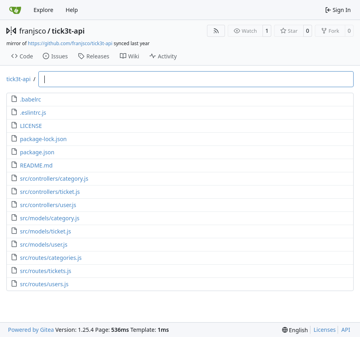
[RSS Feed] (216, 31)
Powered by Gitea (31, 329)
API (345, 329)
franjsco (32, 31)
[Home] (15, 10)
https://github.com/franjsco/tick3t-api (70, 43)
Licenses (325, 329)
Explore (43, 10)
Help (72, 10)
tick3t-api (68, 31)
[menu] (295, 330)
